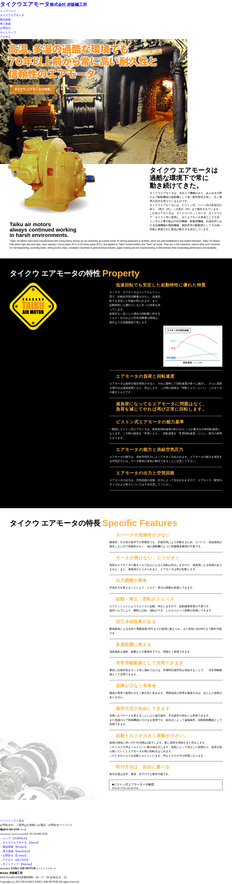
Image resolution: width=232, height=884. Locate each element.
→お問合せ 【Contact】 (14, 855)
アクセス (5, 36)
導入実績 (5, 23)
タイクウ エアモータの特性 (32, 89)
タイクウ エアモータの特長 (32, 102)
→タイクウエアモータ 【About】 (20, 842)
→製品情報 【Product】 (14, 846)
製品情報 (5, 19)
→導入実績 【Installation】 (16, 851)
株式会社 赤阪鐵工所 (68, 4)
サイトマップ (8, 32)
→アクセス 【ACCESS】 (15, 859)
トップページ (8, 11)
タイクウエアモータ (25, 4)
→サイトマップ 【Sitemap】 (17, 864)
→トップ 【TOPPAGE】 (14, 838)
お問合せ (5, 28)
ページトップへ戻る (12, 820)
